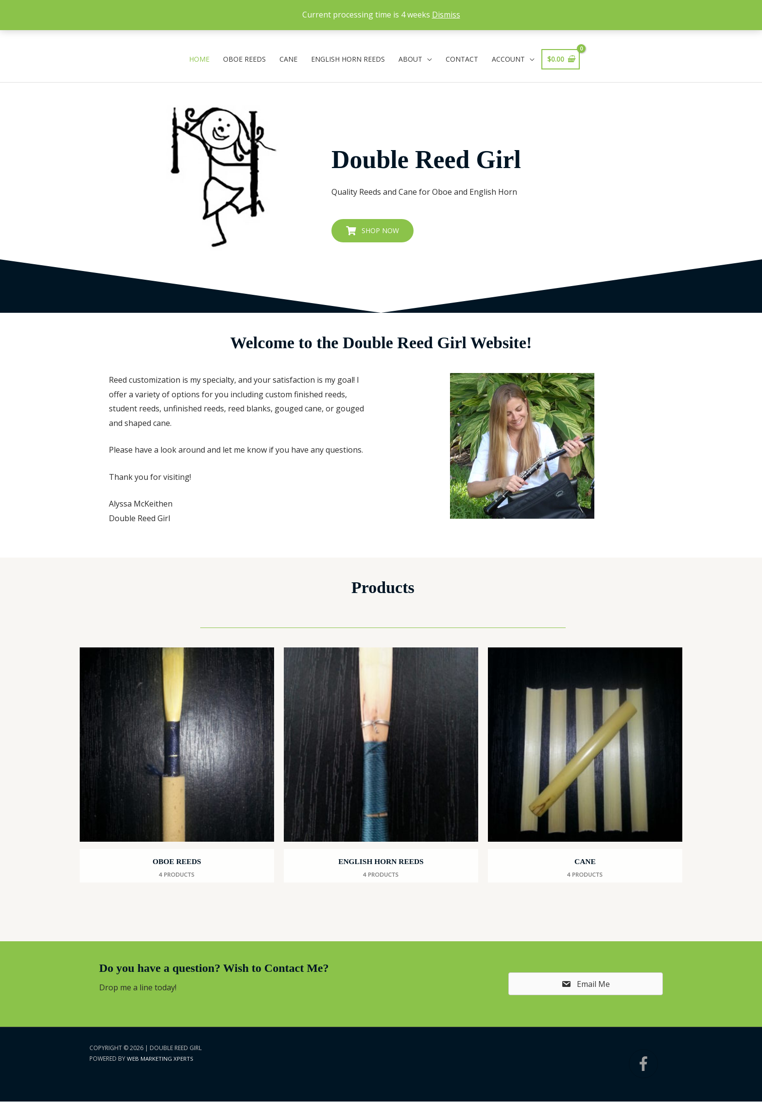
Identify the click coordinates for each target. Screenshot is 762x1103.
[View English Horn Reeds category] (381, 765)
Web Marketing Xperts (160, 1060)
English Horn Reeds (348, 59)
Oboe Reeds (244, 59)
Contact (462, 59)
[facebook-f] (651, 1065)
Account (508, 59)
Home (199, 59)
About (410, 59)
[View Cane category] (585, 765)
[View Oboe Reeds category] (177, 765)
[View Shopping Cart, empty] (560, 59)
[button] (372, 230)
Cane (288, 59)
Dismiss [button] (446, 14)
